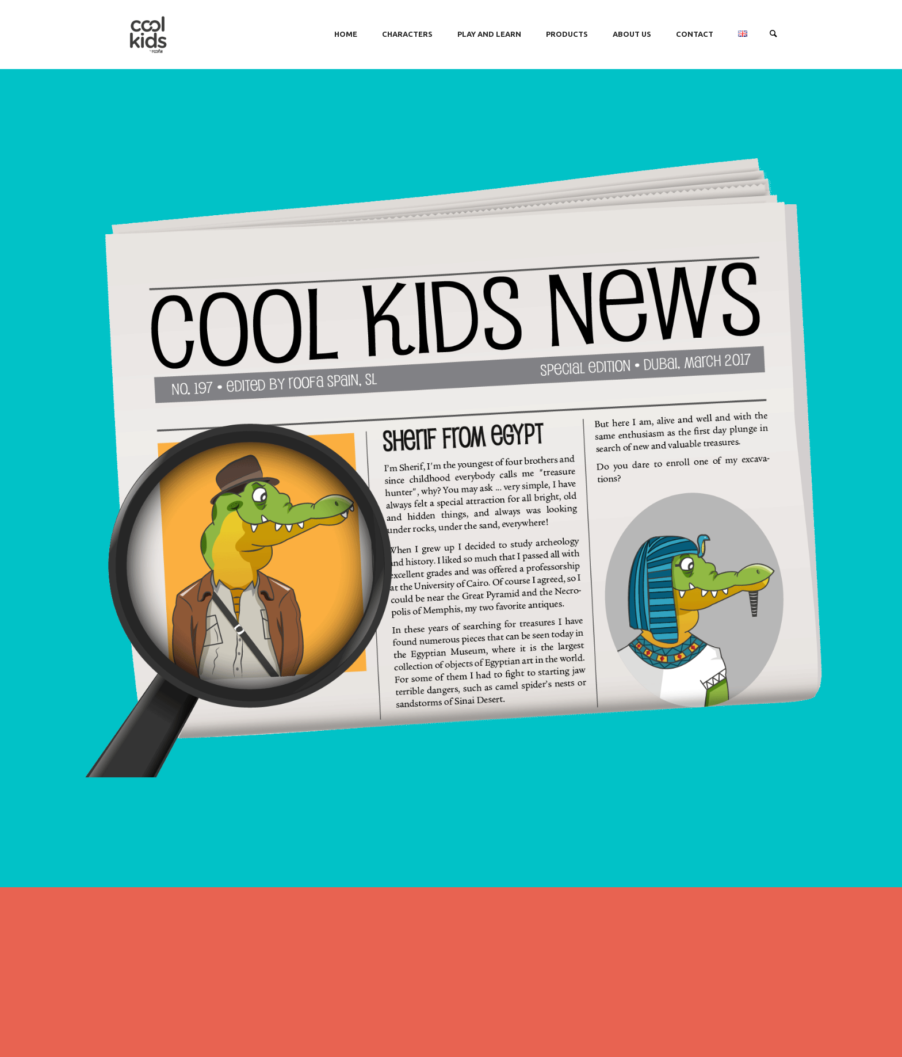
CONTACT (694, 34)
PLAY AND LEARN (489, 34)
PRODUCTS (567, 34)
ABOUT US (632, 34)
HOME (345, 34)
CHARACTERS (407, 34)
